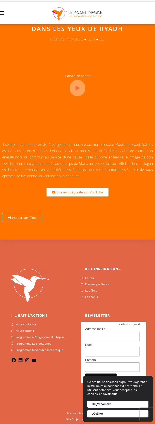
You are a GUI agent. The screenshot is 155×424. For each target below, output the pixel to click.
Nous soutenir (24, 330)
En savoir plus (108, 394)
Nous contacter (25, 324)
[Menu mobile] (2, 13)
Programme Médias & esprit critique (39, 350)
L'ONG (89, 278)
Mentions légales (77, 413)
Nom (88, 344)
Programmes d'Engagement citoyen (39, 337)
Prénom (90, 360)
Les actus (91, 297)
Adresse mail (95, 329)
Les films (91, 290)
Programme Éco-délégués (33, 343)
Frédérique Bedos (97, 284)
